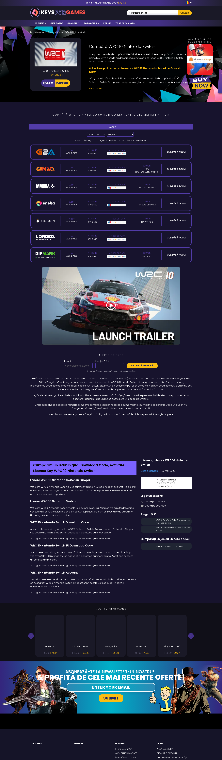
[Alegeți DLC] (120, 134)
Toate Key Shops (125, 23)
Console (73, 23)
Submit (111, 668)
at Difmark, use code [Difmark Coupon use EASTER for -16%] (106, 2)
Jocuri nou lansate (126, 723)
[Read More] (138, 88)
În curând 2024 (123, 718)
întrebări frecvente (125, 727)
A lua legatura (165, 718)
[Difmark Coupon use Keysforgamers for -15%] (111, 422)
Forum (107, 23)
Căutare (185, 12)
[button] (31, 606)
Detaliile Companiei (167, 723)
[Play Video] (111, 305)
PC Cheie (40, 23)
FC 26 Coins (91, 23)
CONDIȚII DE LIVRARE (167, 731)
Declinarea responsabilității (172, 727)
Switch (111, 127)
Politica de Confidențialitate (172, 735)
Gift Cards (56, 23)
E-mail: (67, 361)
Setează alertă (142, 365)
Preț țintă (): (102, 361)
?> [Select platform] (96, 134)
